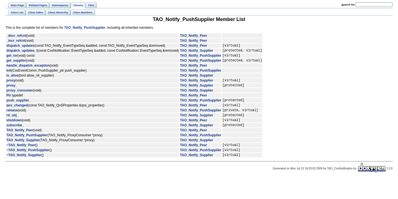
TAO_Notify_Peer (193, 36)
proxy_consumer (19, 95)
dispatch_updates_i (21, 52)
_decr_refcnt (16, 36)
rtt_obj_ (12, 123)
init (8, 74)
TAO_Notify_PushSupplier (84, 28)
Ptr (8, 100)
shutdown (14, 129)
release (12, 117)
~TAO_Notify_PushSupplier (27, 161)
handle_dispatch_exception (28, 69)
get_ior (11, 58)
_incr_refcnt (15, 41)
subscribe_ (15, 135)
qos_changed (17, 112)
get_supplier (16, 64)
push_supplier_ (18, 106)
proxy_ (11, 90)
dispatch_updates (20, 46)
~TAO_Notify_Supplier (23, 167)
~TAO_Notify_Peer (20, 156)
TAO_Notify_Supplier (196, 52)
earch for (348, 4)
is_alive (12, 79)
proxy (10, 84)
